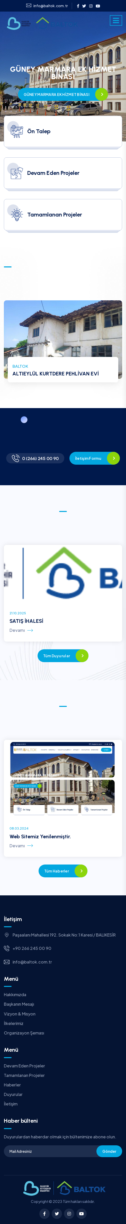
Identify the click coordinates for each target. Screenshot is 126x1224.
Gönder (109, 1151)
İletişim (10, 1103)
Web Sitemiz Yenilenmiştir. (40, 836)
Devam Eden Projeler (24, 1065)
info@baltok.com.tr (47, 6)
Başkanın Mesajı (19, 1004)
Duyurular (13, 1094)
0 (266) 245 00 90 (40, 458)
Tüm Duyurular (56, 655)
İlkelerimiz (13, 1023)
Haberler (12, 1084)
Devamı (21, 630)
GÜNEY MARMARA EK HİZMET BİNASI (56, 94)
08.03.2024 (19, 828)
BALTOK (20, 366)
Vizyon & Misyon (19, 1013)
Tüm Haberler (56, 871)
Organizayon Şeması (24, 1033)
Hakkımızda (15, 994)
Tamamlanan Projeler (24, 1075)
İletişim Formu (88, 458)
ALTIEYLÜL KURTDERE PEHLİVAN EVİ (55, 374)
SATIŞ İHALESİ (26, 621)
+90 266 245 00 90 (32, 948)
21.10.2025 (18, 613)
